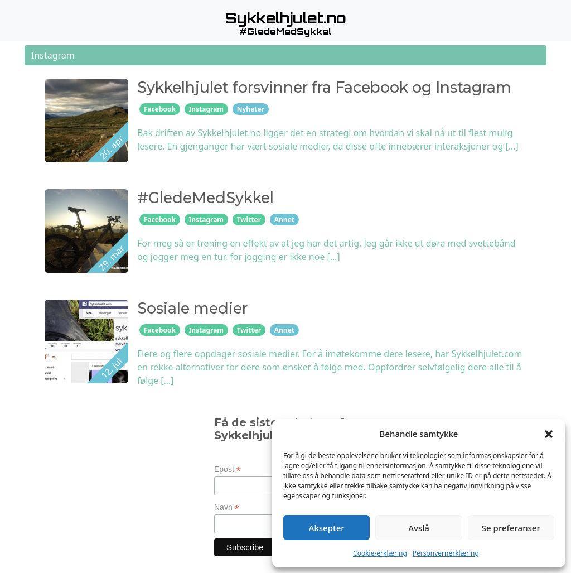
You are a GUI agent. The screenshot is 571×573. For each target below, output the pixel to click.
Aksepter (327, 527)
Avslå (418, 527)
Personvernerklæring (446, 553)
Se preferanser (511, 527)
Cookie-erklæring (380, 553)
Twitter (249, 219)
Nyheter (250, 109)
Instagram (206, 109)
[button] (548, 433)
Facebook (160, 109)
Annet (284, 219)
